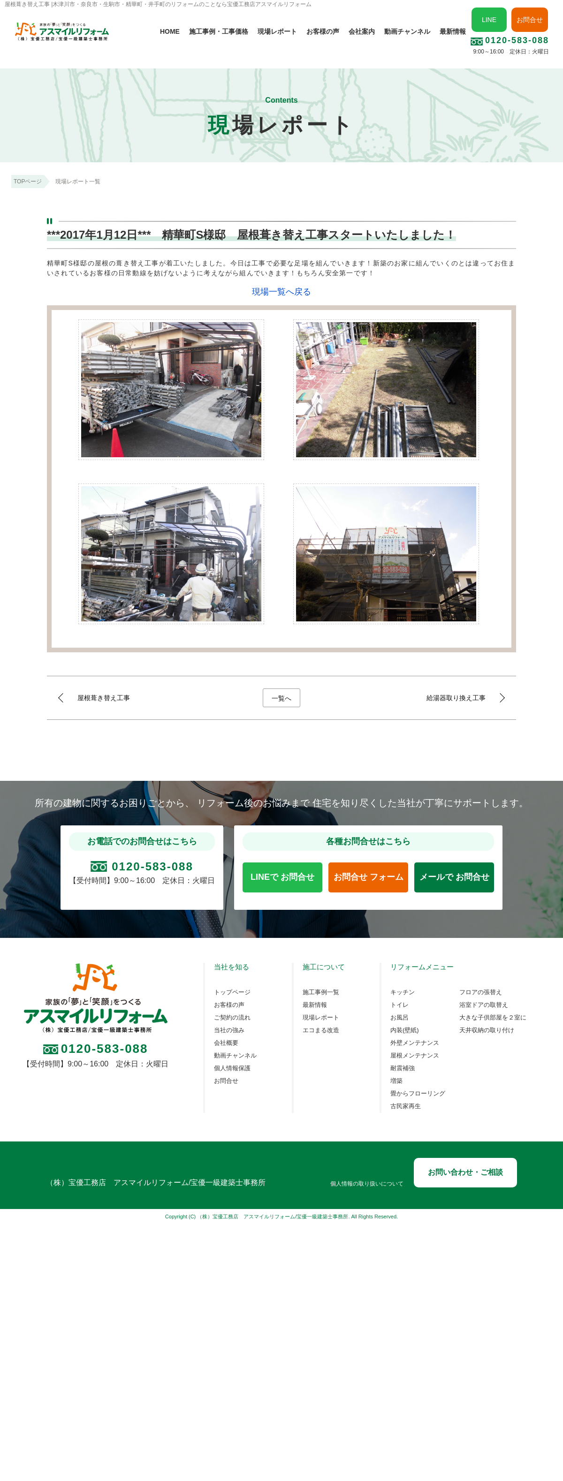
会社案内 (362, 31)
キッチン (402, 992)
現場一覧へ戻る (281, 291)
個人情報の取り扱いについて (366, 1184)
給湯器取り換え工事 (456, 698)
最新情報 (453, 31)
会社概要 (226, 1043)
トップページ (232, 992)
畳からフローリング (417, 1093)
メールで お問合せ (454, 877)
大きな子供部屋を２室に (492, 1017)
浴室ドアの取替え (483, 1005)
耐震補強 (402, 1068)
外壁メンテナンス (414, 1043)
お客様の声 (322, 31)
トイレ (399, 1005)
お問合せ (530, 19)
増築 (396, 1081)
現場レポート (277, 31)
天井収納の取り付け (486, 1030)
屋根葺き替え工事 (103, 698)
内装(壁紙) (404, 1030)
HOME (170, 31)
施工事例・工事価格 (218, 31)
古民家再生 (405, 1106)
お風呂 (399, 1017)
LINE (489, 19)
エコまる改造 (321, 1030)
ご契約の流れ (232, 1017)
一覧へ (281, 698)
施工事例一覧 (321, 992)
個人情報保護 (232, 1068)
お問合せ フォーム (368, 877)
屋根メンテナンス (414, 1055)
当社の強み (229, 1030)
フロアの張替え (480, 992)
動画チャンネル (407, 31)
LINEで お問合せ (282, 877)
